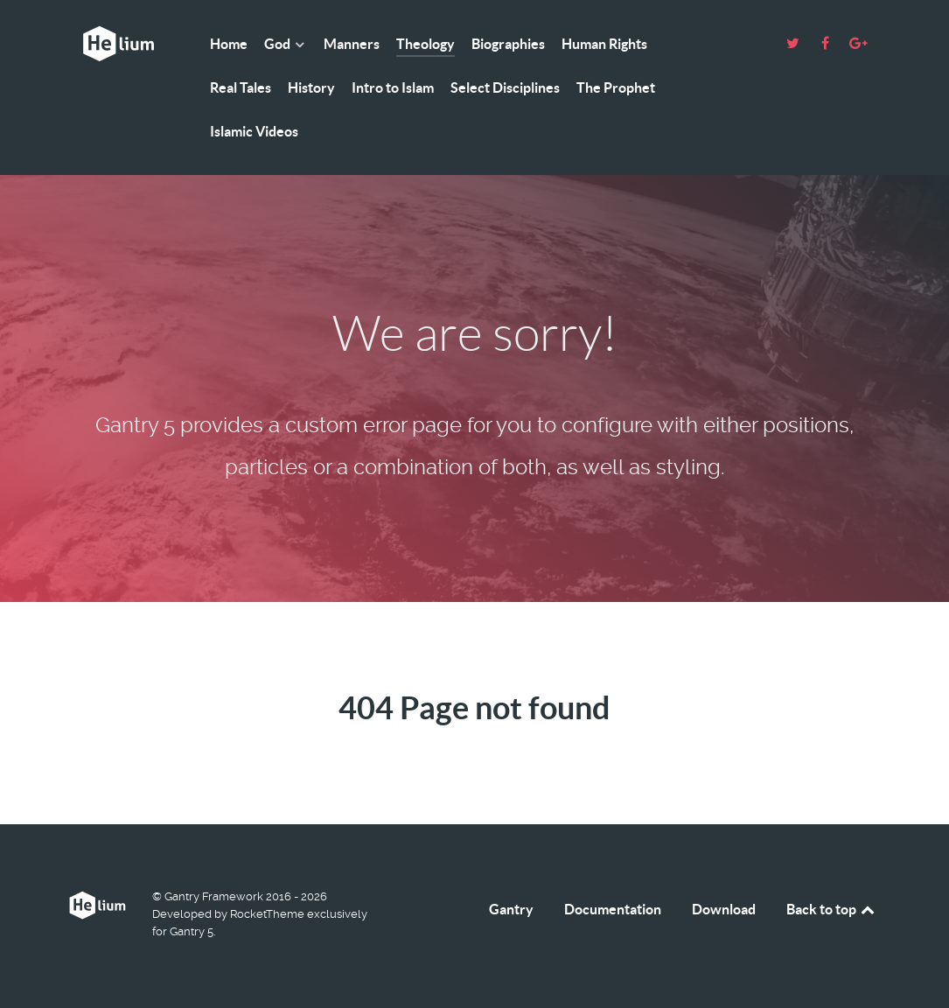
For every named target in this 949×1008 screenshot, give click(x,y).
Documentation (612, 909)
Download (724, 909)
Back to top (831, 909)
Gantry (511, 909)
